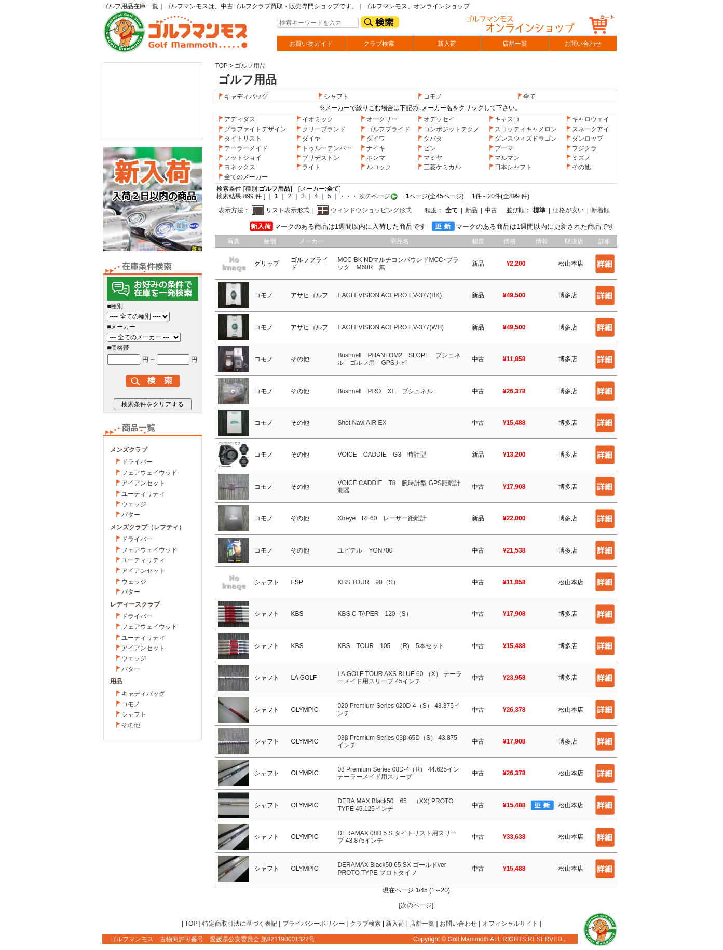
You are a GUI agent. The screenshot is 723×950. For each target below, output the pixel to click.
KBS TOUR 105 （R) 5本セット (390, 646)
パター (130, 514)
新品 (471, 210)
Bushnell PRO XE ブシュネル (385, 391)
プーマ (500, 148)
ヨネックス (236, 167)
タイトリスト (240, 138)
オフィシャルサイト (510, 923)
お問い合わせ (583, 43)
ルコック (375, 167)
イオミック (314, 119)
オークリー (379, 119)
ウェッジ (133, 504)
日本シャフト (510, 167)
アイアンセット (143, 483)
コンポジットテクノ (448, 129)
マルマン (504, 157)
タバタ (429, 138)
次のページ (374, 196)
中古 (491, 210)
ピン (426, 148)
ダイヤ (308, 138)
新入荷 (447, 43)
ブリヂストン (317, 157)
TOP (221, 66)
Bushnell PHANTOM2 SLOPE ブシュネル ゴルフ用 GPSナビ (398, 359)
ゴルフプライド (385, 129)
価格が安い (568, 210)
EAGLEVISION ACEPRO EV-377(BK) (389, 295)
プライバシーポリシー (313, 923)
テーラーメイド (243, 148)
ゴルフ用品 (250, 66)
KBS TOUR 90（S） (368, 582)
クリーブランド (321, 129)
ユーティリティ (143, 494)
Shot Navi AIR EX (361, 422)
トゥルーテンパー (324, 148)
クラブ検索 (378, 43)
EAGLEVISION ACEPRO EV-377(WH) (390, 327)
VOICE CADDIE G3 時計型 (381, 454)
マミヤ (429, 157)
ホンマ (372, 157)
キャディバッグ (143, 693)
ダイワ (372, 138)
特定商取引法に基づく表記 (239, 923)
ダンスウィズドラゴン (522, 138)
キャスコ (504, 119)
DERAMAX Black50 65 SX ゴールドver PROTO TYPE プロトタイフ (391, 868)
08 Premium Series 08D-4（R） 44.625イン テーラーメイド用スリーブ (398, 773)
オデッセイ (436, 119)
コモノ (130, 704)
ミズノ (578, 157)
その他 (130, 725)
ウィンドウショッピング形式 (371, 210)
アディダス (236, 119)
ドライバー (137, 461)
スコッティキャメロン (522, 129)
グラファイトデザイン (252, 129)
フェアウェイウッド (149, 472)
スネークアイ (587, 129)
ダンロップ (584, 138)
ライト (308, 167)
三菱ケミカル (439, 167)
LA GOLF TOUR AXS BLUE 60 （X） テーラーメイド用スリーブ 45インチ (399, 677)
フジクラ (581, 148)
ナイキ (372, 148)
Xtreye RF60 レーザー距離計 (382, 518)
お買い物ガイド (311, 43)
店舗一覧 (514, 43)
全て (529, 96)
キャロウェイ (587, 119)
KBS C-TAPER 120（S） (374, 613)
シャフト (133, 714)
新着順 (600, 210)
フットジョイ (240, 157)
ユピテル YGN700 (364, 550)
